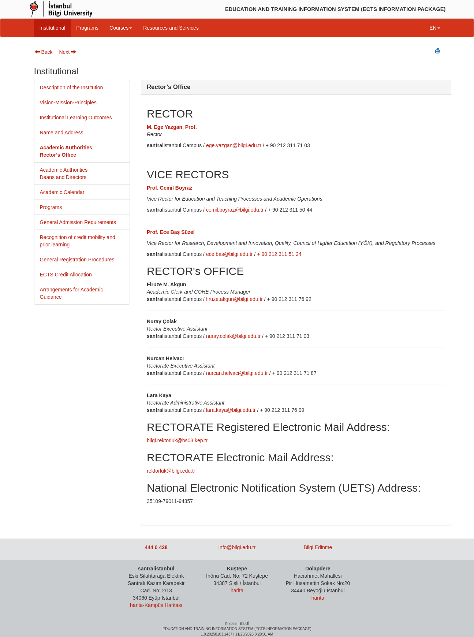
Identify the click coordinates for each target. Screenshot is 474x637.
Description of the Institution (71, 87)
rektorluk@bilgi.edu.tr (171, 471)
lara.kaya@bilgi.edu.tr (231, 410)
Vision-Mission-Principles (68, 102)
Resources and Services (171, 28)
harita (136, 605)
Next (67, 52)
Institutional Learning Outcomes (76, 117)
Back (44, 52)
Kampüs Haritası (163, 605)
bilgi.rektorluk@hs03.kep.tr (177, 440)
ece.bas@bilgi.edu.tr (229, 254)
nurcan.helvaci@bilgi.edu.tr (237, 373)
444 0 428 (156, 547)
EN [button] (434, 28)
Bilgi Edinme (317, 547)
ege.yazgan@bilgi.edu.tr (233, 145)
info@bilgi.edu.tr (237, 547)
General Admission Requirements (78, 222)
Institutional (53, 28)
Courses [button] (120, 28)
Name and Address (61, 132)
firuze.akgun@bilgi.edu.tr (234, 299)
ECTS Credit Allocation (66, 274)
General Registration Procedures (77, 259)
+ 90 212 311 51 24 (279, 254)
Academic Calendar (62, 192)
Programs (87, 28)
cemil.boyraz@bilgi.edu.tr (235, 210)
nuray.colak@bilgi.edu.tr (233, 336)
